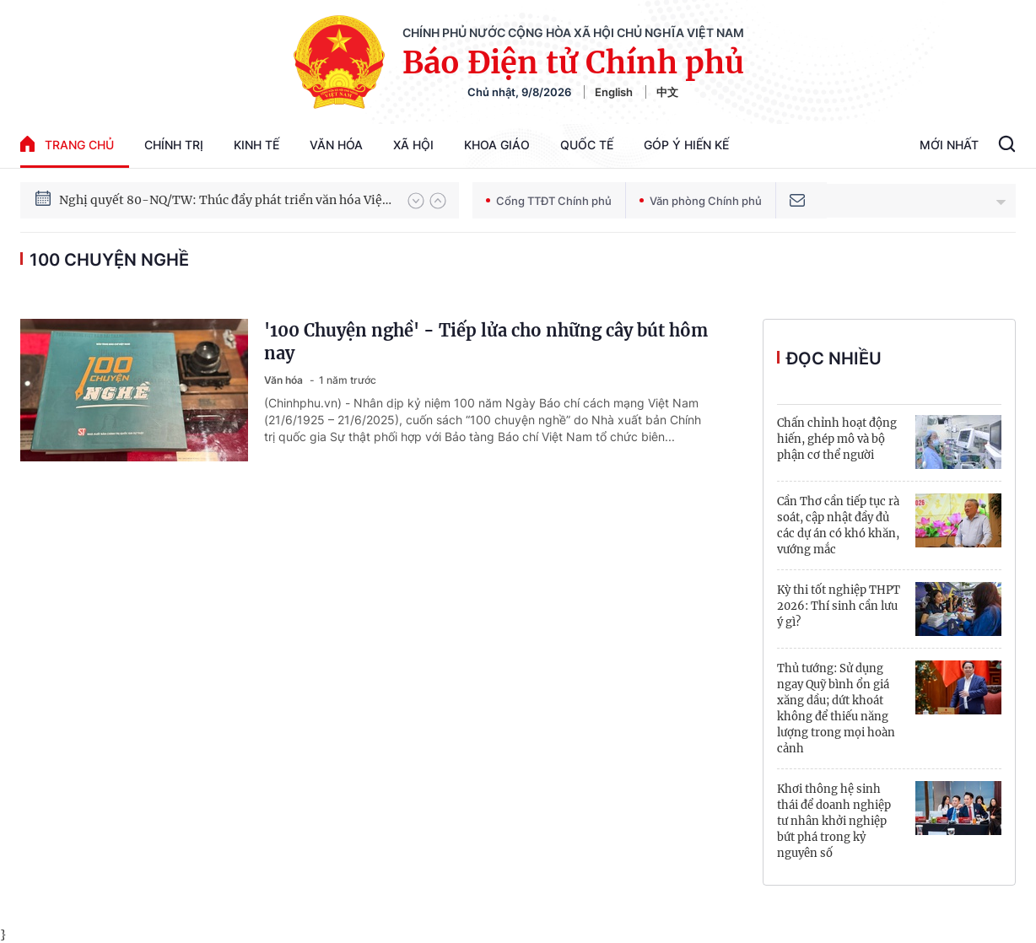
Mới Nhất (949, 144)
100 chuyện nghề (109, 260)
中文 (667, 92)
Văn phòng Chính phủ (700, 200)
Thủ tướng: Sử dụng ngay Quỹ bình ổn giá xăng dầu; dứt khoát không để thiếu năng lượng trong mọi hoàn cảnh (836, 708)
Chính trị (173, 144)
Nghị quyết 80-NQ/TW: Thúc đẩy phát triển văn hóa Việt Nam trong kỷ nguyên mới (225, 214)
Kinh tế (256, 144)
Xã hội (413, 144)
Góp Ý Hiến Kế (686, 144)
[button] (415, 200)
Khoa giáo (497, 144)
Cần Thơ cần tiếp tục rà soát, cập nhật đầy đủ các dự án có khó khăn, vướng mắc (838, 525)
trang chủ (67, 144)
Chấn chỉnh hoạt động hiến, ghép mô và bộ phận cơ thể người (837, 439)
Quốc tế (586, 144)
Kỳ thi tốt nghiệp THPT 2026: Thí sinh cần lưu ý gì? (838, 606)
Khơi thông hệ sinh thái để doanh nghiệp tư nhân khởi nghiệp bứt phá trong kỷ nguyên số (834, 821)
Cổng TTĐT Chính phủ (549, 200)
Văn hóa (336, 144)
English (614, 92)
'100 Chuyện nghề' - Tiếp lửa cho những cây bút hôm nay (486, 342)
